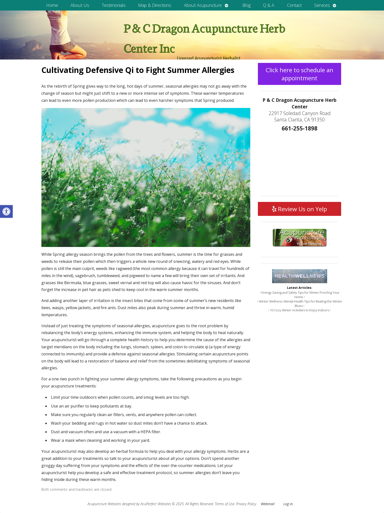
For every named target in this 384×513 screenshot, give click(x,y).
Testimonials (114, 5)
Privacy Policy (246, 503)
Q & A (268, 5)
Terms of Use (224, 503)
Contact (294, 5)
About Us (80, 5)
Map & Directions (154, 5)
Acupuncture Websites (104, 503)
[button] (6, 211)
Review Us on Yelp (299, 209)
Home (52, 5)
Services (322, 5)
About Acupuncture (203, 5)
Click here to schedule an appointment (299, 74)
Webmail (268, 503)
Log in (288, 503)
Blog (246, 5)
